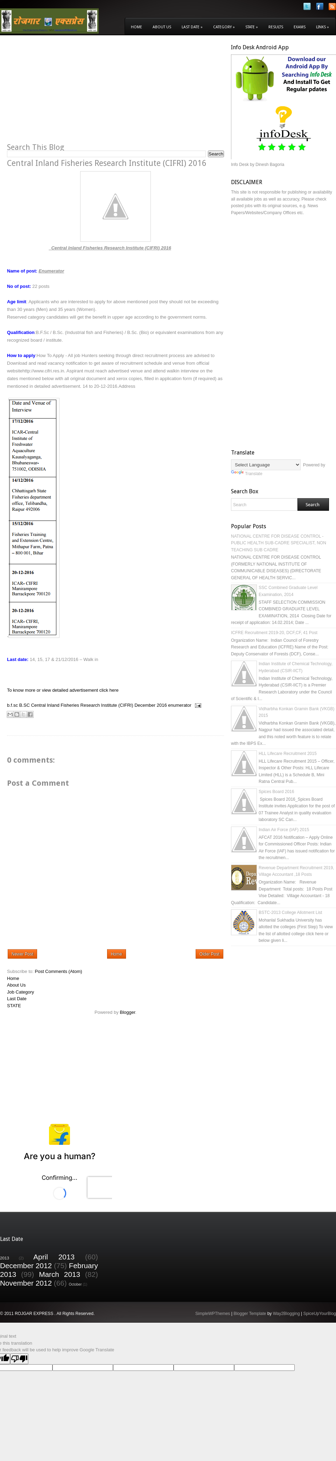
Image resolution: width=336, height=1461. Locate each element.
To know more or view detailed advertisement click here (63, 690)
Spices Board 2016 (276, 791)
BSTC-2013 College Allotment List (290, 912)
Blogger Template (249, 1313)
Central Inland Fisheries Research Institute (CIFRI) (82, 705)
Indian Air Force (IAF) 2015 (284, 829)
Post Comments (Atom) (58, 971)
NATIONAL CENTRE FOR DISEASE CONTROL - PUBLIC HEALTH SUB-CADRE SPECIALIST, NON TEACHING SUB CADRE (278, 543)
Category (224, 27)
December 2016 (150, 705)
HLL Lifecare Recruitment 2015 (288, 753)
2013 (4, 1258)
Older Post (209, 954)
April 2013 (54, 1257)
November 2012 (26, 1283)
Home (136, 27)
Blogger (127, 1012)
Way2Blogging (286, 1313)
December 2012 (26, 1266)
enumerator (179, 705)
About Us (162, 27)
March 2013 (59, 1274)
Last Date (192, 27)
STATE (14, 1005)
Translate (246, 473)
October (75, 1284)
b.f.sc (12, 705)
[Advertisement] (66, 93)
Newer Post (22, 954)
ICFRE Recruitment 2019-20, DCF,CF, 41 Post (274, 632)
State (251, 27)
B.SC (24, 705)
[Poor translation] (19, 1358)
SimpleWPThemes (212, 1313)
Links (322, 27)
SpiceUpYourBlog (319, 1313)
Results (275, 27)
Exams (300, 27)
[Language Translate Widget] (266, 464)
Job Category (20, 992)
